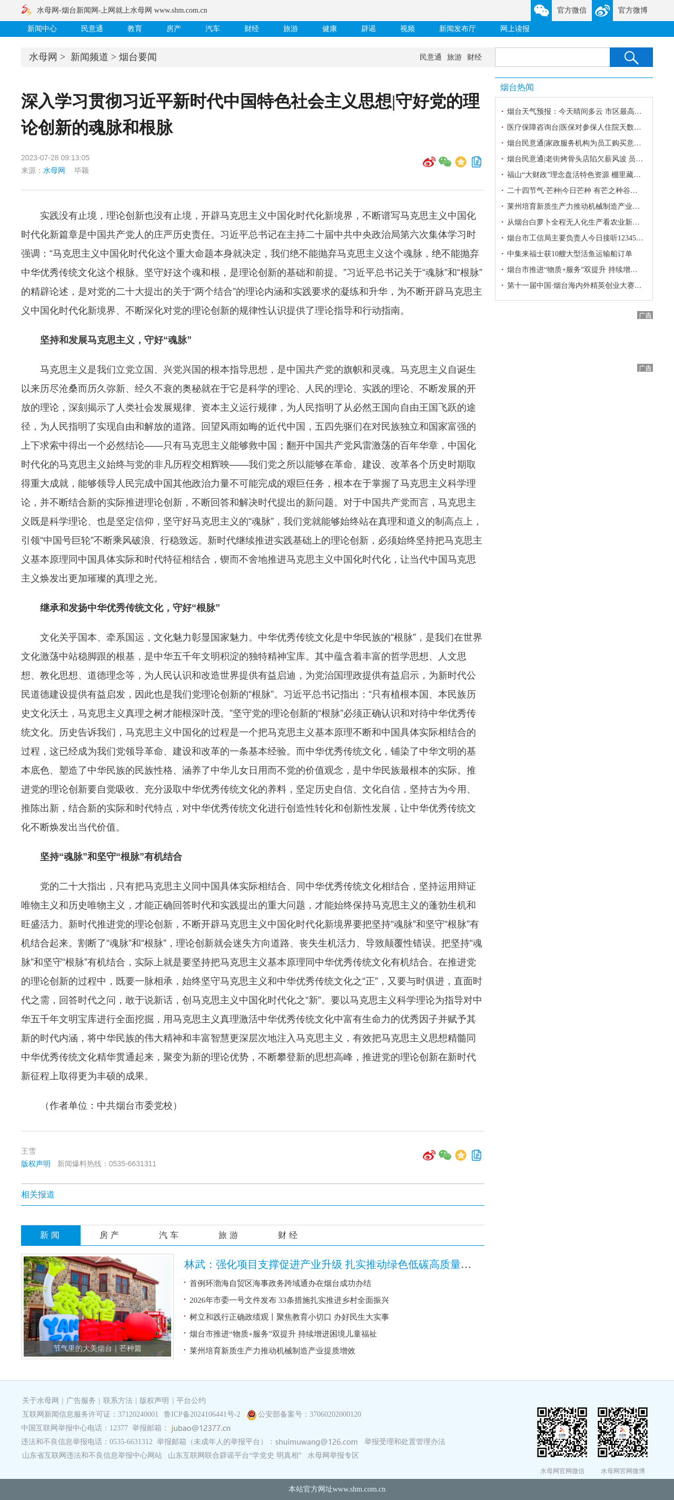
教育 (134, 29)
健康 (329, 29)
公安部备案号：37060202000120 (309, 1414)
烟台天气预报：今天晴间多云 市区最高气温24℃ (585, 111)
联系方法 (118, 1401)
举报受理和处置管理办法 (404, 1442)
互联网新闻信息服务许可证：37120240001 (90, 1414)
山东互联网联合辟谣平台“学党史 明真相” (235, 1455)
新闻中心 (42, 29)
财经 (251, 29)
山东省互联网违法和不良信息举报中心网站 (92, 1455)
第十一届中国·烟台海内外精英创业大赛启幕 (578, 285)
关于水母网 (41, 1401)
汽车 (212, 29)
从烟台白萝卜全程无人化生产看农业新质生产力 (584, 222)
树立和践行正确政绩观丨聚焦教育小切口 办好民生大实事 (289, 1317)
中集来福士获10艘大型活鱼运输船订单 (569, 254)
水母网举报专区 (333, 1455)
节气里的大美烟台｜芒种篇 (97, 1348)
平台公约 (191, 1401)
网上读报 (515, 29)
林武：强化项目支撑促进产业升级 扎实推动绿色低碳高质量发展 (333, 1264)
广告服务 (81, 1401)
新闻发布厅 (457, 29)
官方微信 (572, 10)
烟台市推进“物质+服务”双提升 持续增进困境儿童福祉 (283, 1334)
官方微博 (633, 10)
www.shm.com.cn (359, 1489)
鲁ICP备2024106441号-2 (203, 1414)
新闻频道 (89, 57)
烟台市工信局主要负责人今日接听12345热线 (579, 238)
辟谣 (368, 29)
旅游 (290, 29)
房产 (173, 29)
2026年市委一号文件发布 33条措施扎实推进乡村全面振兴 (289, 1300)
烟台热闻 (517, 87)
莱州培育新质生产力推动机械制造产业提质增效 (272, 1351)
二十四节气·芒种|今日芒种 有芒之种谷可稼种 (579, 191)
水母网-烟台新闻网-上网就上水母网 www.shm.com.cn (122, 10)
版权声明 (36, 1163)
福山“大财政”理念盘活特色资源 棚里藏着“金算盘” (588, 175)
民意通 (92, 29)
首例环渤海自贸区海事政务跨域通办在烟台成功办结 (280, 1283)
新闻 (51, 1235)
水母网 (43, 57)
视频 (407, 29)
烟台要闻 (138, 57)
